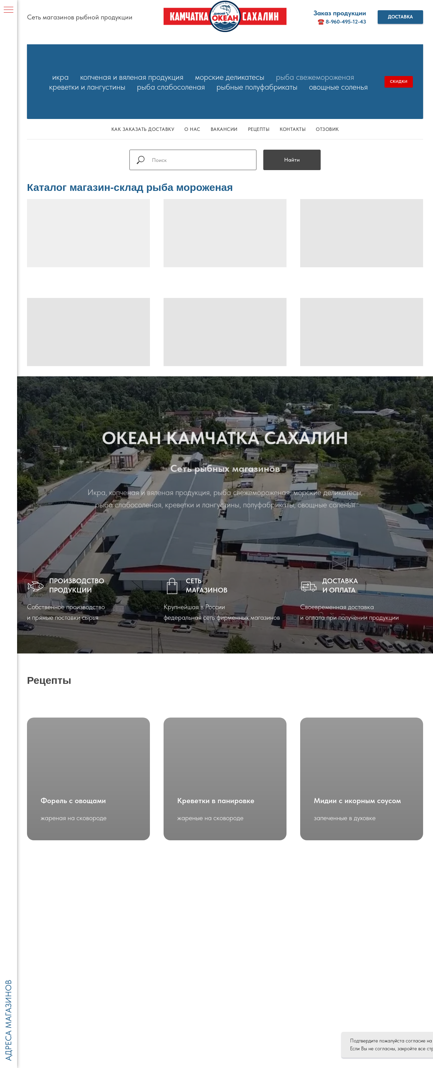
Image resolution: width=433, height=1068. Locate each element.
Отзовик (327, 129)
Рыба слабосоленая (171, 87)
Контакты (293, 129)
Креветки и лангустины (87, 87)
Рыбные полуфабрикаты (256, 87)
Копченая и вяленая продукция (131, 77)
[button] (400, 17)
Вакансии (224, 129)
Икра (60, 77)
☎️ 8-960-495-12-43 (342, 21)
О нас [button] (192, 129)
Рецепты (259, 129)
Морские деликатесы (229, 77)
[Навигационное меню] (8, 10)
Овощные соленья (338, 87)
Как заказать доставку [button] (142, 129)
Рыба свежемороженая (315, 77)
